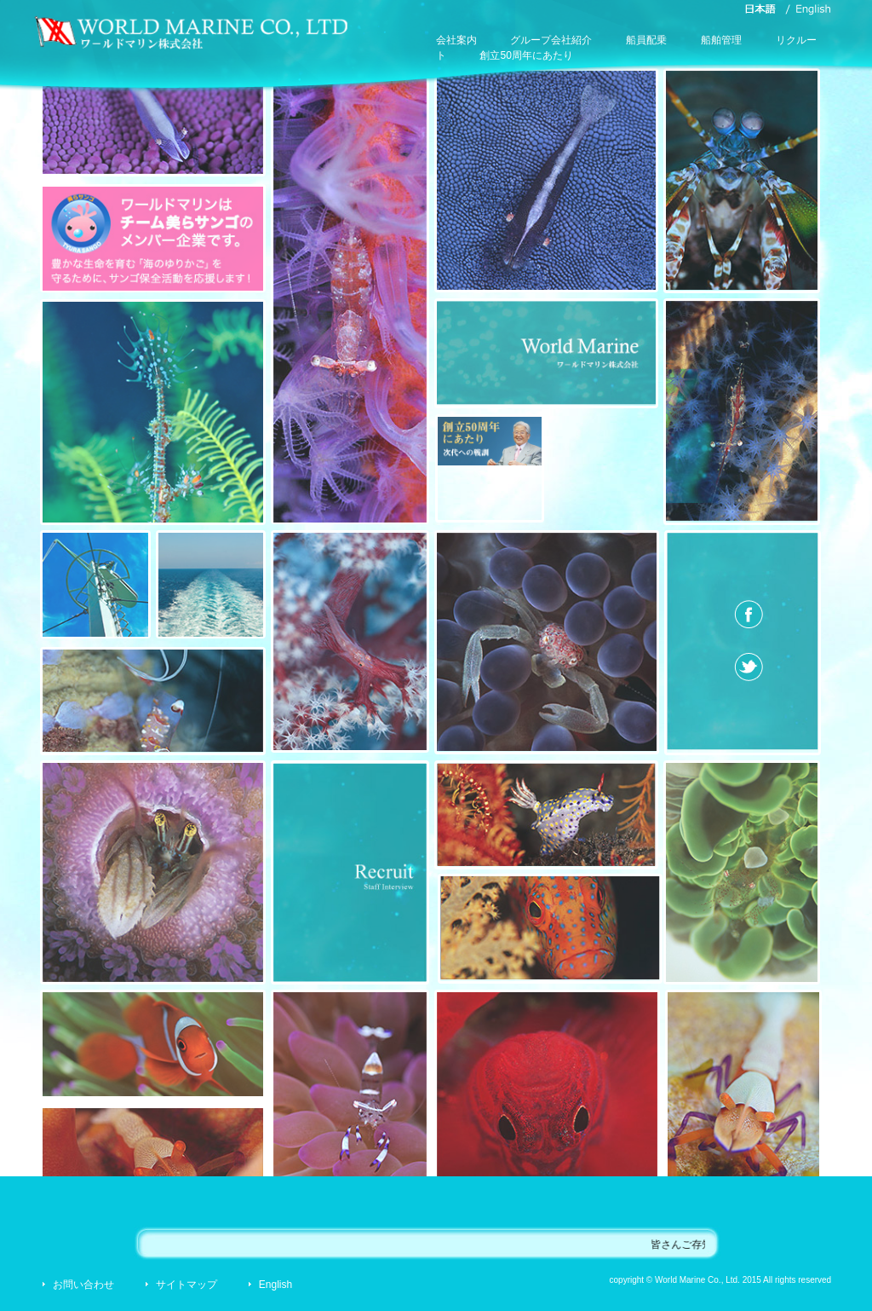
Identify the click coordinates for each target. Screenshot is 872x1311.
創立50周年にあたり (525, 55)
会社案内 (456, 40)
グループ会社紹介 (551, 40)
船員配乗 (646, 40)
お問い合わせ (83, 1285)
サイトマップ (186, 1285)
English (275, 1285)
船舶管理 (721, 40)
